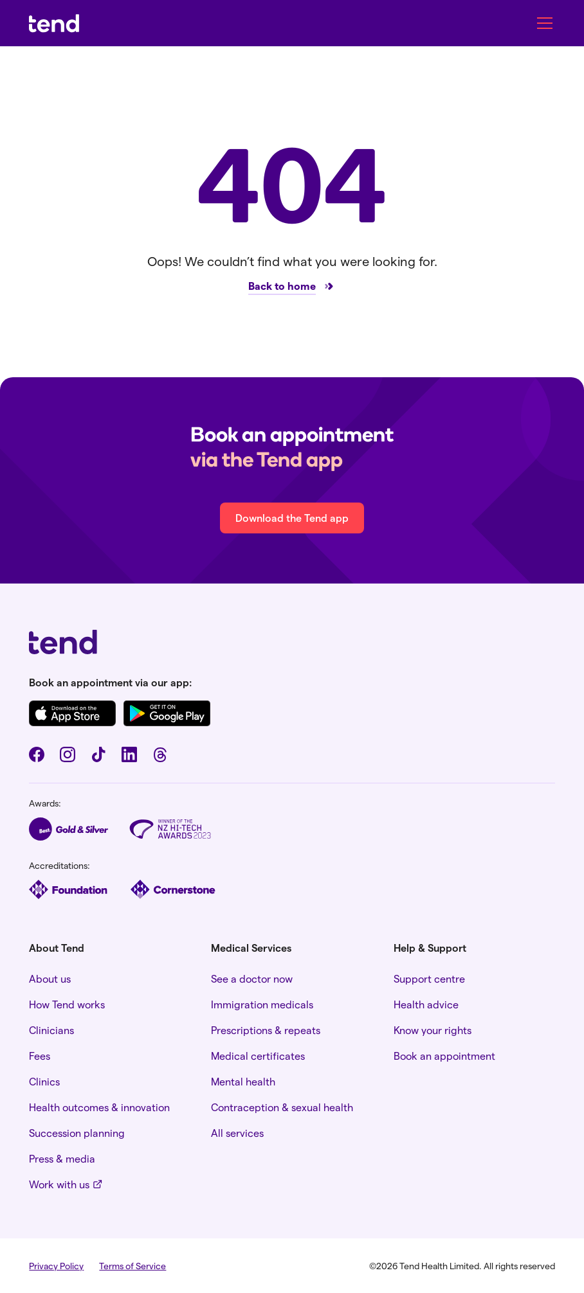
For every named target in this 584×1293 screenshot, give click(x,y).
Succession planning (77, 1133)
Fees (39, 1055)
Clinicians (51, 1030)
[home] (54, 23)
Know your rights (432, 1030)
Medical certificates (258, 1055)
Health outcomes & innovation (99, 1107)
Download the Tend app (292, 518)
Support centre (429, 978)
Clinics (44, 1081)
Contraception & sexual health (282, 1107)
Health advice (426, 1004)
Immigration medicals (262, 1004)
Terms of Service (132, 1265)
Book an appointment (444, 1055)
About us (50, 978)
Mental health (243, 1081)
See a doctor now (252, 978)
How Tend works (67, 1004)
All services (237, 1133)
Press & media (62, 1158)
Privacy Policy (56, 1265)
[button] (542, 23)
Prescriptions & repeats (265, 1030)
